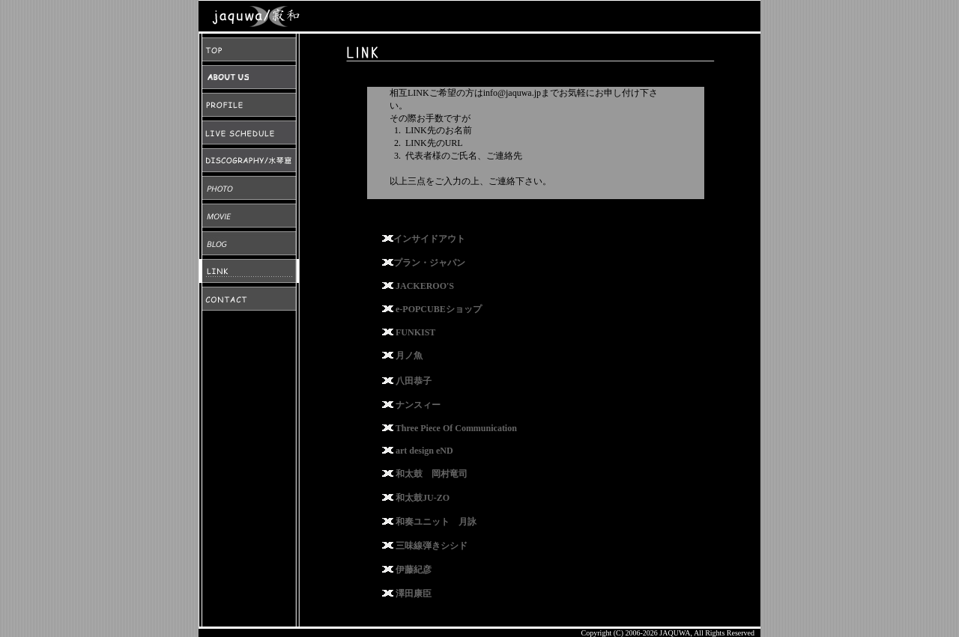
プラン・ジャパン (429, 262)
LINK (249, 271)
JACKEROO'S (425, 286)
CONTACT (249, 299)
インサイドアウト (429, 239)
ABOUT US (249, 77)
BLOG (249, 243)
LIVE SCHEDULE (249, 132)
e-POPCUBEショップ (439, 309)
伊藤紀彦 (414, 569)
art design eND (424, 450)
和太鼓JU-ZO (423, 498)
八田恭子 (414, 381)
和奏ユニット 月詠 (436, 521)
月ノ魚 (409, 355)
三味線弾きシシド (432, 545)
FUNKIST (415, 332)
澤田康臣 (414, 593)
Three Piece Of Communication (456, 428)
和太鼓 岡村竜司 (432, 474)
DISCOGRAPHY (249, 160)
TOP (249, 49)
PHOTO (249, 188)
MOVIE (249, 216)
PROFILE (249, 105)
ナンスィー (418, 405)
